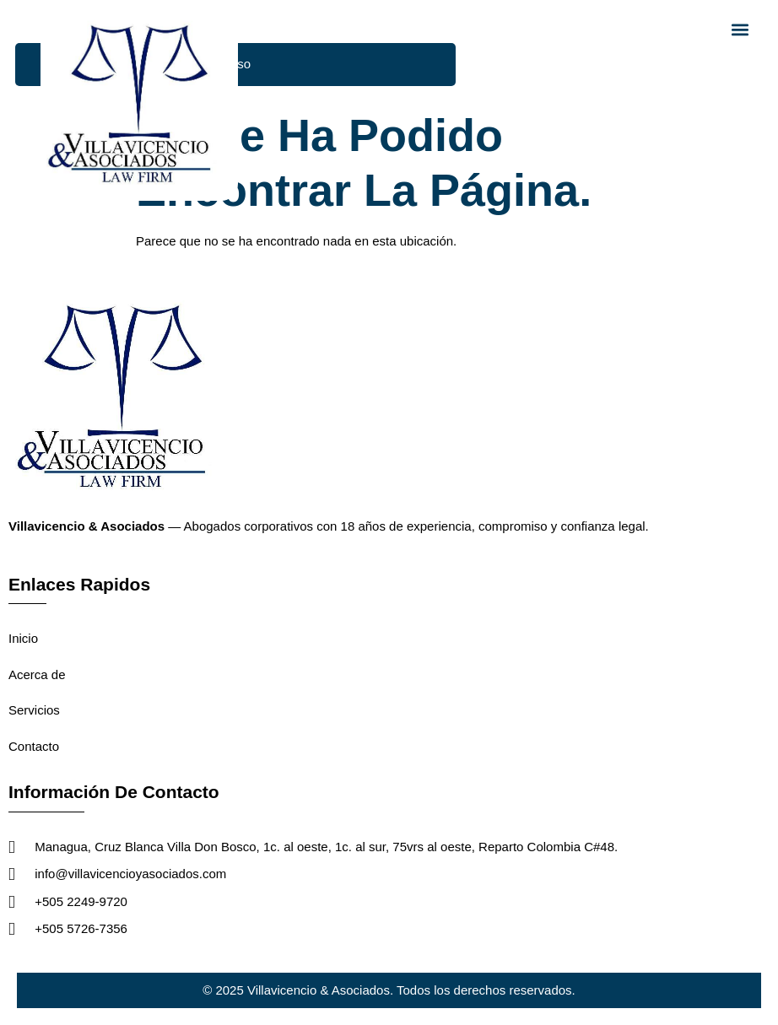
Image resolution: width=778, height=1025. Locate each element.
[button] (740, 29)
